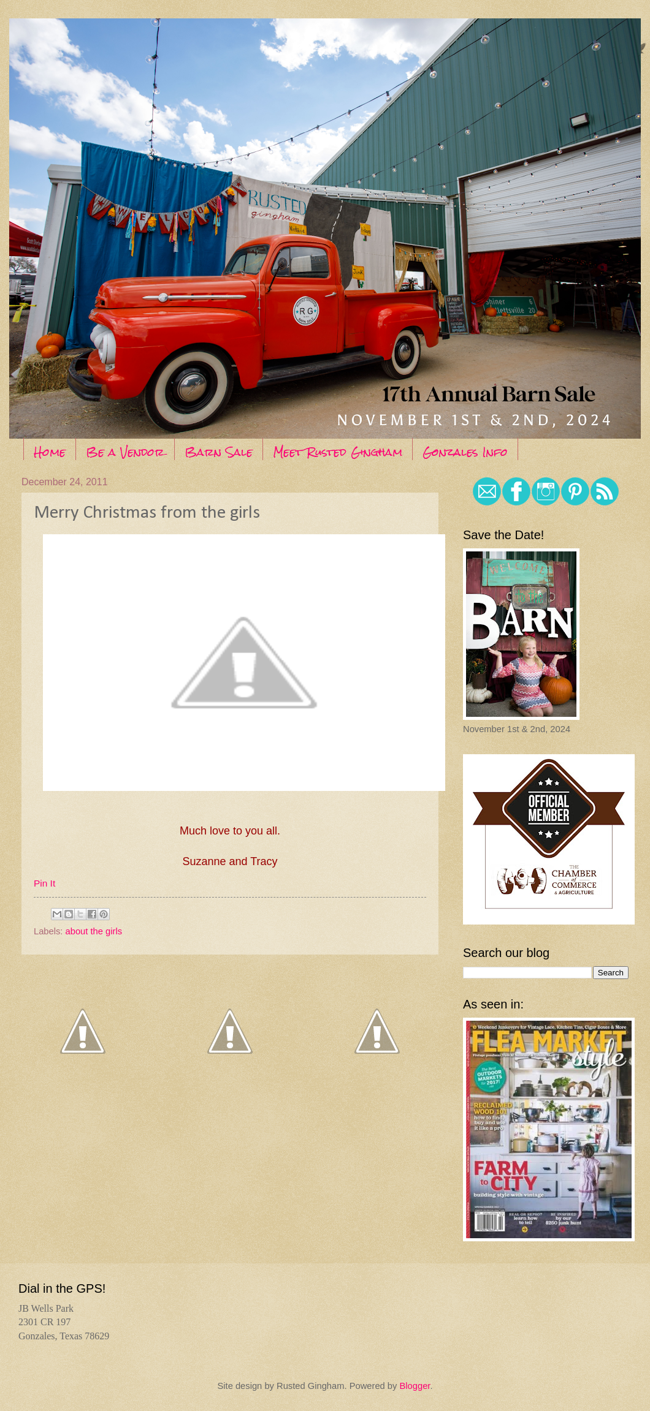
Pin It (44, 883)
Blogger (414, 1386)
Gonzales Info (465, 452)
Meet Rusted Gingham (337, 452)
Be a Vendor (125, 452)
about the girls (94, 931)
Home (50, 452)
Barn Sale (219, 452)
